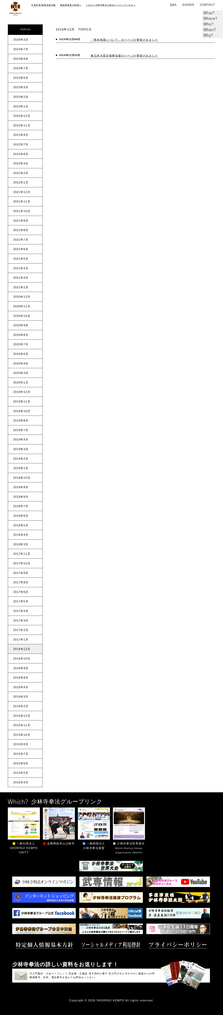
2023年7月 (21, 68)
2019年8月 (21, 420)
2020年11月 (21, 306)
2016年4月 (21, 687)
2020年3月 (21, 372)
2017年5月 (21, 601)
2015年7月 (21, 753)
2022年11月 (21, 125)
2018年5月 (21, 525)
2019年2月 (21, 458)
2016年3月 (21, 696)
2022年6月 (21, 154)
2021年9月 (21, 220)
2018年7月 (21, 506)
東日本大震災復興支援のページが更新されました (124, 55)
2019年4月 (21, 439)
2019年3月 (21, 449)
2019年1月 (21, 468)
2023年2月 (21, 96)
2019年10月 (21, 411)
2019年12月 (21, 391)
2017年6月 (21, 592)
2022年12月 (21, 115)
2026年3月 (21, 39)
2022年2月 (21, 173)
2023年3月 (21, 87)
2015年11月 (21, 725)
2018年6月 (21, 515)
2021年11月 (21, 201)
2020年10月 (21, 315)
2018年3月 (21, 544)
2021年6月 (21, 249)
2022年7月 (21, 144)
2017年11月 (21, 553)
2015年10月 (21, 734)
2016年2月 (21, 706)
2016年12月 (21, 649)
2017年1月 (21, 639)
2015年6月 (21, 763)
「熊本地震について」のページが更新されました (124, 39)
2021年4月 (21, 268)
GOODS (188, 4)
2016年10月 (21, 658)
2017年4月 (21, 611)
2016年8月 (21, 677)
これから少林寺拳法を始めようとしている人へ (111, 5)
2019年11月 (21, 401)
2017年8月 (21, 582)
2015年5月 (21, 772)
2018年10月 (21, 477)
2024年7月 (21, 49)
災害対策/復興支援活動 (43, 5)
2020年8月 (21, 334)
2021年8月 (21, 230)
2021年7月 (21, 239)
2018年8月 (21, 496)
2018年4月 (21, 534)
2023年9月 (21, 58)
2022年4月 (21, 163)
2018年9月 (21, 487)
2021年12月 (21, 192)
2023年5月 (21, 77)
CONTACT (207, 4)
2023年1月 (21, 106)
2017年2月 (21, 630)
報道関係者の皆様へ (70, 5)
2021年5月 (21, 258)
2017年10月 (21, 563)
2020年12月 (21, 296)
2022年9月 (21, 134)
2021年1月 (21, 287)
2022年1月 (21, 182)
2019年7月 (21, 430)
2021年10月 (21, 211)
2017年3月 (21, 620)
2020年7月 (21, 344)
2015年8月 (21, 744)
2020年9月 (21, 325)
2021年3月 (21, 277)
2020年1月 (21, 382)
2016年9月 (21, 668)
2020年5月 (21, 353)
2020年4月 (21, 363)
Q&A (173, 4)
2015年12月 (21, 715)
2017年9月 (21, 573)
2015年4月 (21, 782)
